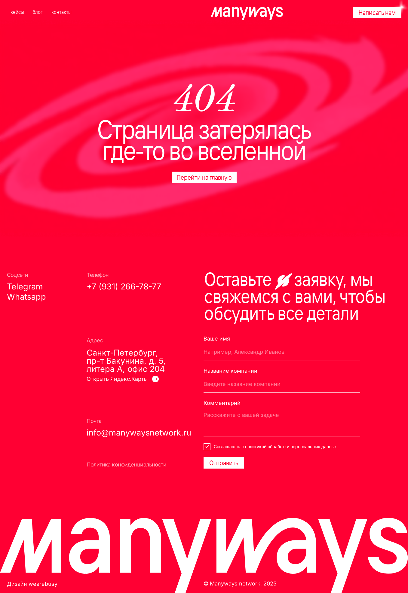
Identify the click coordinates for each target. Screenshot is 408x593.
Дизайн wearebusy (32, 583)
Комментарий (222, 402)
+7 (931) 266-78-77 (124, 287)
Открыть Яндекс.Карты (117, 378)
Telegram (25, 287)
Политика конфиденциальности (126, 464)
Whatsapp (26, 297)
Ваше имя (217, 338)
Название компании (230, 370)
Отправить (223, 462)
